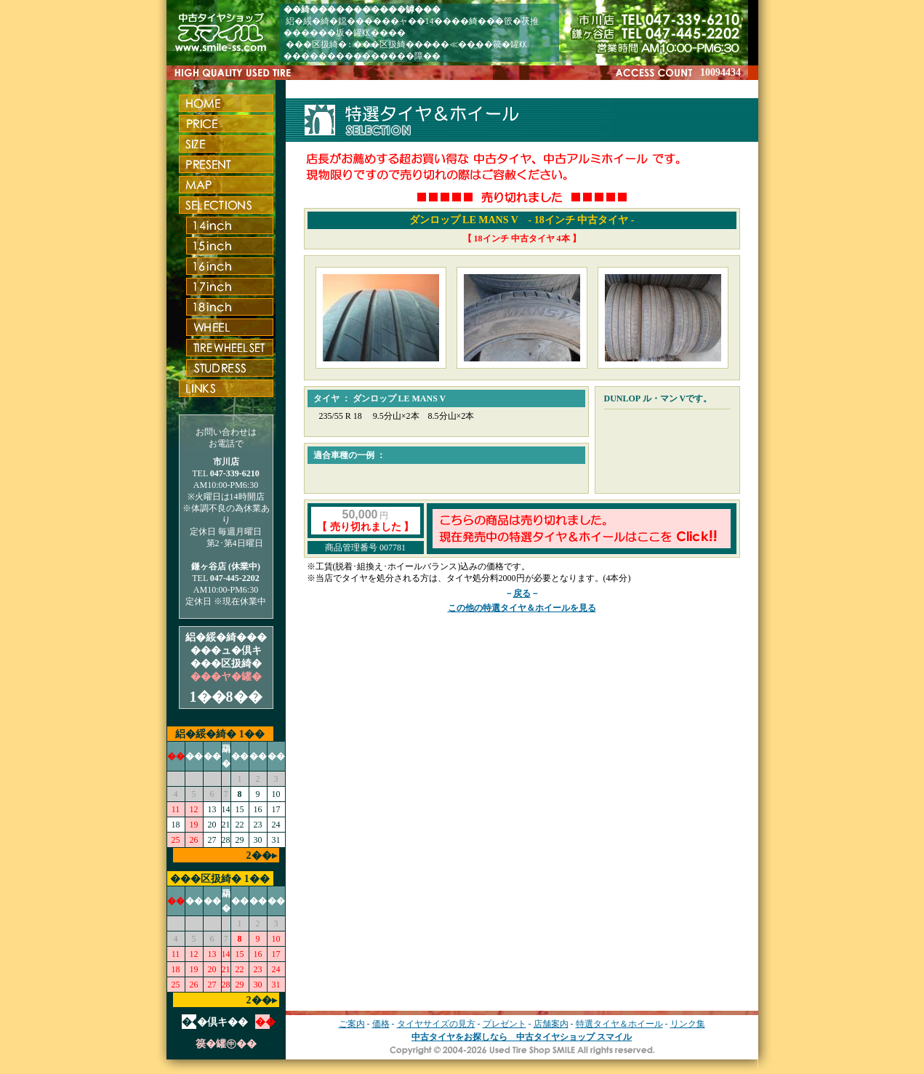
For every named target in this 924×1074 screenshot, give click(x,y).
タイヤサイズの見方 (436, 1024)
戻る (522, 593)
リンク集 (687, 1024)
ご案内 (352, 1024)
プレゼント (504, 1024)
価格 (381, 1024)
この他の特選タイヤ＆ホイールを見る (522, 608)
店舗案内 (551, 1024)
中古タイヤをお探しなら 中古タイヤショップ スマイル (521, 1037)
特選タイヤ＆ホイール (619, 1024)
